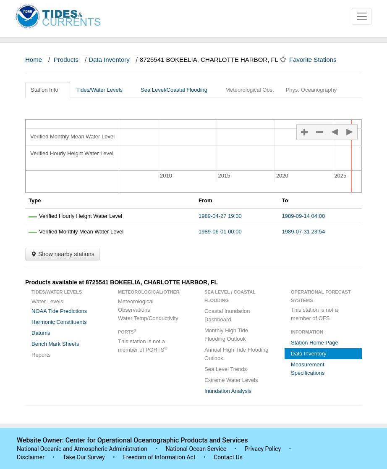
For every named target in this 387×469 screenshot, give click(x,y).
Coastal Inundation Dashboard (227, 315)
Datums (40, 333)
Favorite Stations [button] (317, 59)
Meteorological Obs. (249, 90)
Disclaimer (30, 457)
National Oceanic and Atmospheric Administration (82, 448)
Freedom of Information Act (159, 457)
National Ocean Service (196, 448)
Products (66, 59)
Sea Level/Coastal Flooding (177, 90)
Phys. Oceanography (311, 90)
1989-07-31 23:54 (303, 231)
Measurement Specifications (307, 368)
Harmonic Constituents (59, 322)
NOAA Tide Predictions (59, 311)
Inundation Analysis (227, 391)
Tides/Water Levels (102, 90)
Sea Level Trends (225, 369)
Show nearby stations (62, 254)
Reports (41, 355)
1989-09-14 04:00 (303, 216)
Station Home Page (314, 342)
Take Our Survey (84, 457)
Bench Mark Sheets (55, 344)
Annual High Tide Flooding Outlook (236, 354)
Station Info (48, 90)
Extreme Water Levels (231, 380)
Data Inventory (109, 59)
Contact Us (228, 457)
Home (33, 59)
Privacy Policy (263, 448)
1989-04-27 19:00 (220, 216)
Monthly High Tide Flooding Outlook (226, 334)
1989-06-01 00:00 (220, 231)
